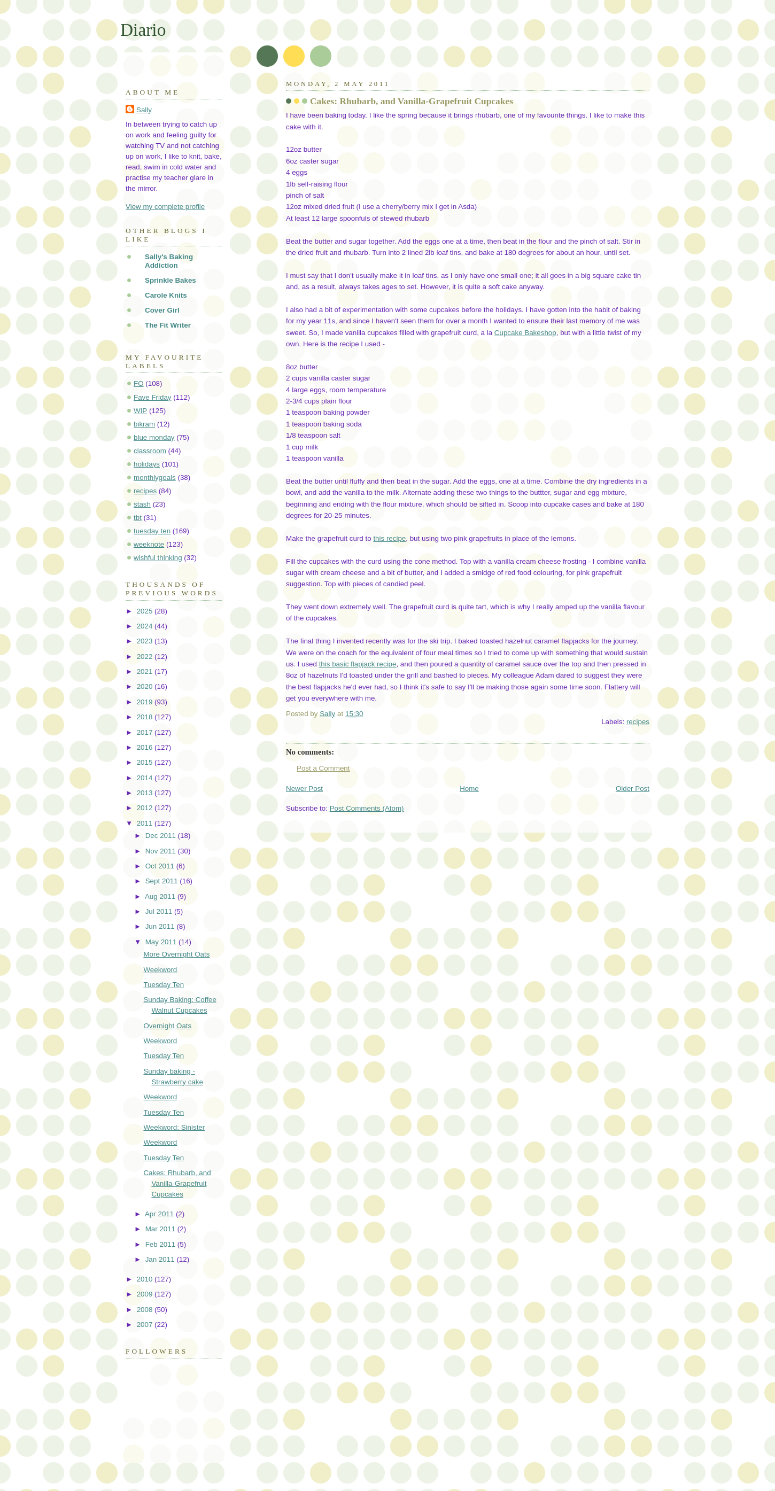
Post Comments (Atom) (367, 808)
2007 (145, 1325)
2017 (145, 732)
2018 (145, 717)
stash (142, 504)
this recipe (389, 538)
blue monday (154, 437)
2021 (145, 671)
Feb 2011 (161, 1244)
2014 (145, 778)
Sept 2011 (162, 881)
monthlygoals (155, 477)
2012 (145, 808)
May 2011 (162, 942)
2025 (145, 611)
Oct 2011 (160, 866)
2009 (145, 1294)
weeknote (149, 544)
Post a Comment (323, 768)
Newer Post (304, 789)
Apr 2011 (160, 1214)
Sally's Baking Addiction (169, 261)
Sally (144, 110)
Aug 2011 (161, 896)
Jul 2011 (159, 911)
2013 (145, 793)
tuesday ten (152, 531)
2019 (145, 702)
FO (139, 383)
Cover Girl (162, 310)
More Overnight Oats (176, 954)
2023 (145, 641)
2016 (145, 747)
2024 (145, 626)
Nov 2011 (161, 851)
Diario (143, 30)
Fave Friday (153, 397)
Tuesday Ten (163, 985)
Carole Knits (166, 295)
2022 (145, 657)
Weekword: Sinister (174, 1127)
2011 (145, 823)
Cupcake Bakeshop (525, 333)
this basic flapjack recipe (358, 664)
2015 (145, 762)
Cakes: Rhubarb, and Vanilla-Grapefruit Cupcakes (177, 1183)
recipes (637, 722)
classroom (150, 451)
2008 (145, 1310)
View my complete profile (165, 207)
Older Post (632, 789)
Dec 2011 (161, 836)
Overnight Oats (167, 1026)
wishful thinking (158, 558)
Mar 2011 (161, 1229)
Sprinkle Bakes (170, 280)
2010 (145, 1279)
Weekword (160, 970)
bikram (144, 424)
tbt (138, 518)
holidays (147, 464)
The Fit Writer (168, 325)
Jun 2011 (161, 926)
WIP (140, 411)
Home (469, 789)
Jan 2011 (161, 1259)
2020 (145, 686)
